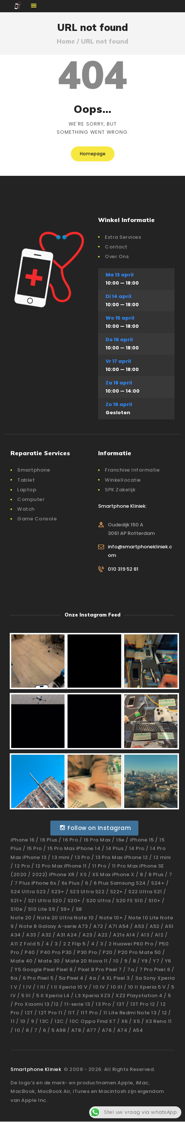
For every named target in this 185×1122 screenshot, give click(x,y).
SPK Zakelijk (120, 489)
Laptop (26, 489)
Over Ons (117, 256)
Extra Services (123, 237)
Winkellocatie (123, 480)
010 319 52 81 (123, 569)
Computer (30, 499)
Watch (26, 509)
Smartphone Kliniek (36, 1069)
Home (66, 41)
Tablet (26, 480)
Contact (116, 246)
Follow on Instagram (95, 828)
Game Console (37, 518)
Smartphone (33, 469)
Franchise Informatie (132, 469)
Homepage (93, 153)
